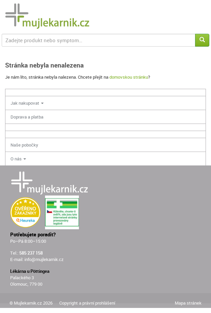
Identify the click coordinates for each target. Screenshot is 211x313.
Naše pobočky (24, 145)
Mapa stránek (188, 303)
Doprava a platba (26, 117)
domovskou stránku (128, 77)
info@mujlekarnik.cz (44, 259)
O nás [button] (18, 159)
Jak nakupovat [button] (27, 103)
